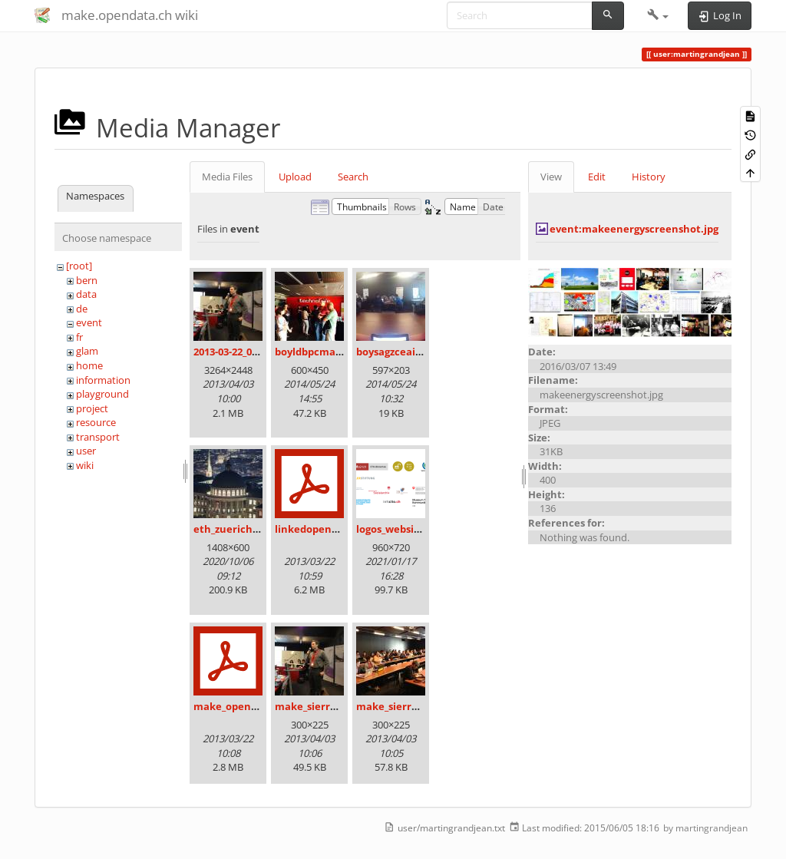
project (92, 408)
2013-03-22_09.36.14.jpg (247, 351)
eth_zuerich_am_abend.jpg (259, 529)
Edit (597, 176)
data (86, 294)
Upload (295, 176)
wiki (85, 465)
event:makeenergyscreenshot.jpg (634, 229)
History (648, 176)
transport (98, 437)
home (89, 365)
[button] (658, 15)
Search (353, 176)
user (86, 451)
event (89, 322)
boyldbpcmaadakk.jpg (329, 351)
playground (102, 394)
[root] (79, 266)
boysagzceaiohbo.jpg (407, 351)
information (103, 380)
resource (96, 422)
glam (87, 351)
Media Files (227, 176)
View (551, 176)
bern (86, 280)
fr (79, 337)
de (82, 309)
